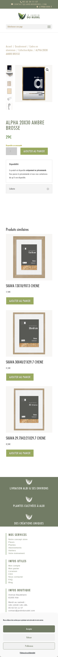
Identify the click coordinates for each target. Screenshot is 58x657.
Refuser (29, 637)
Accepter (29, 629)
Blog (11, 582)
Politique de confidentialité (27, 653)
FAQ (11, 580)
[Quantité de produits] (11, 151)
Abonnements (15, 548)
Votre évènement (17, 553)
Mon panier (14, 568)
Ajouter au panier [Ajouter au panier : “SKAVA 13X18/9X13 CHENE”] (19, 301)
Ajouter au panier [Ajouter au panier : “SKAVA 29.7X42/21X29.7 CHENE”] (19, 453)
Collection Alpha (25, 50)
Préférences (29, 646)
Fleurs (12, 542)
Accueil (9, 46)
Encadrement (20, 46)
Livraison (13, 571)
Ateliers (12, 550)
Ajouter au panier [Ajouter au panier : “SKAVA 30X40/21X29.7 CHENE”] (19, 377)
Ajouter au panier (34, 151)
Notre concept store (18, 539)
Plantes (12, 545)
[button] (47, 70)
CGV (11, 574)
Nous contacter (16, 577)
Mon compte (14, 566)
